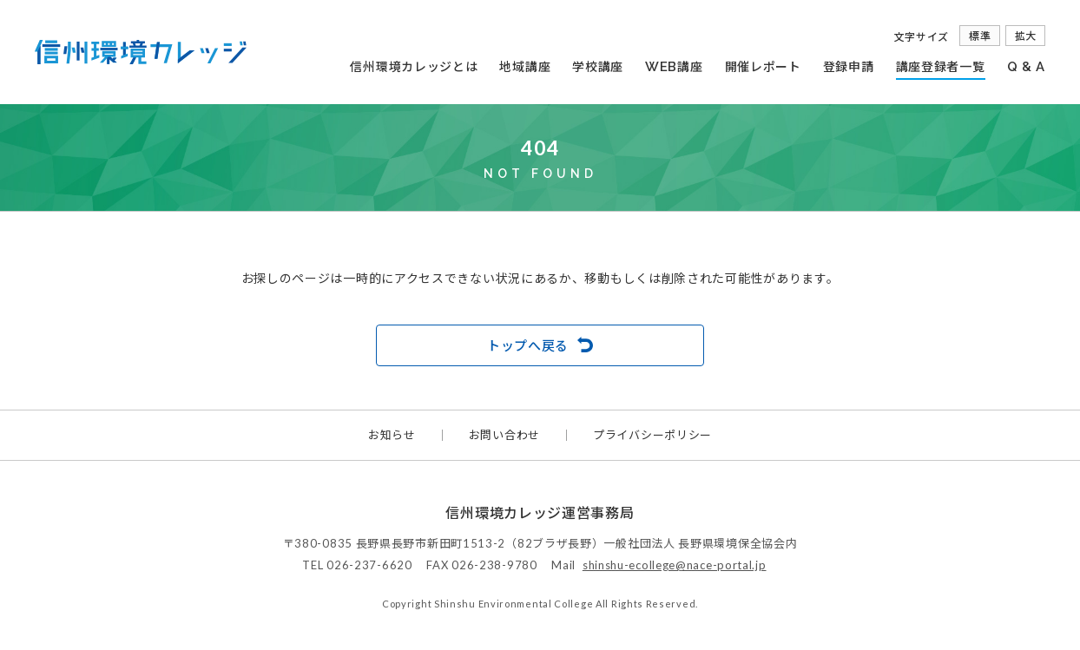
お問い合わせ (504, 435)
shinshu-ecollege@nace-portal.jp (675, 565)
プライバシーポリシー (652, 435)
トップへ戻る (528, 345)
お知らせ (392, 435)
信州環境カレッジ (141, 52)
